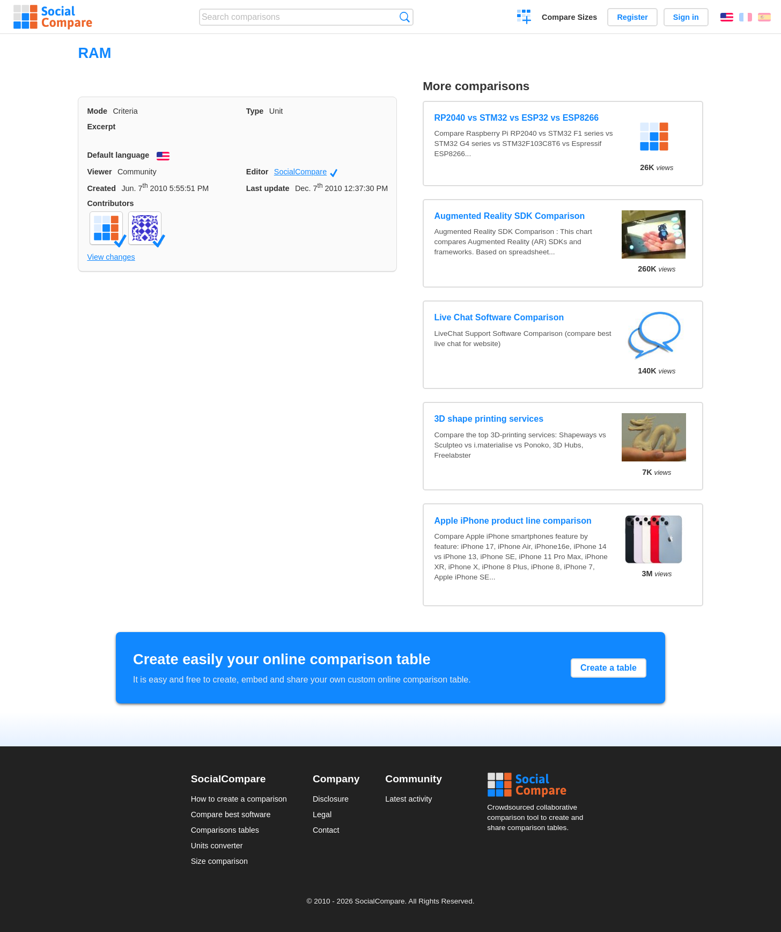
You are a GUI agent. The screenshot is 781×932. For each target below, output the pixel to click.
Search (405, 17)
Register (632, 17)
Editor (257, 171)
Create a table (608, 667)
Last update (268, 188)
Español (764, 17)
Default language (118, 155)
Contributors (110, 203)
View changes (111, 257)
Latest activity (408, 799)
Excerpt (101, 126)
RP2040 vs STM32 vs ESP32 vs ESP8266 (516, 117)
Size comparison (219, 861)
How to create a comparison (239, 799)
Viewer (99, 171)
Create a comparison (524, 18)
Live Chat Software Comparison (499, 317)
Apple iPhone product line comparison (512, 520)
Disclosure (331, 799)
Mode (97, 111)
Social (538, 785)
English (726, 17)
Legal (322, 814)
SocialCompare (306, 172)
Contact (326, 830)
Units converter (217, 845)
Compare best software (231, 814)
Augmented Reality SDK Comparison (509, 216)
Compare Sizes (569, 17)
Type (255, 111)
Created (101, 188)
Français (745, 17)
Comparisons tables (225, 830)
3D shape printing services (488, 418)
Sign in (686, 17)
